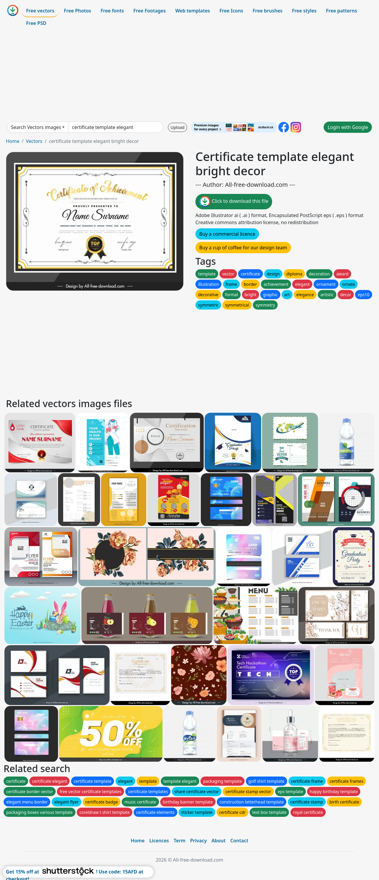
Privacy (198, 840)
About (218, 840)
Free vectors (40, 10)
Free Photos (77, 10)
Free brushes (267, 10)
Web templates (192, 10)
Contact (239, 840)
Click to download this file (233, 201)
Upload (177, 127)
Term (179, 840)
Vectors (34, 141)
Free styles (304, 10)
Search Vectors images (36, 127)
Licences (159, 840)
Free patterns (341, 10)
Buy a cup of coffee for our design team (243, 247)
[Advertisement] (189, 75)
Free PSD (36, 23)
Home (13, 141)
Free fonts (112, 10)
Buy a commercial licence (227, 234)
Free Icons (231, 10)
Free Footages (149, 10)
